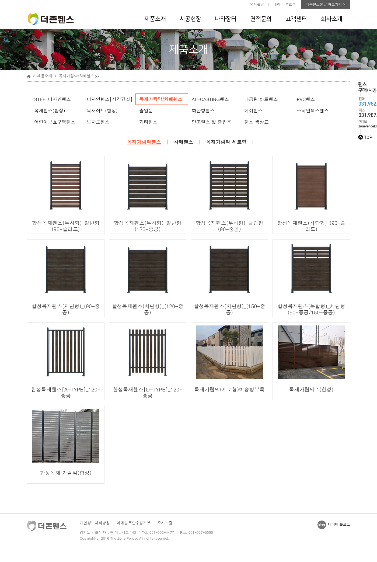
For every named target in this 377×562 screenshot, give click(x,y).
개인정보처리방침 (95, 522)
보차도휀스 (98, 122)
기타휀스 (148, 122)
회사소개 (331, 19)
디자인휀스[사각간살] (109, 99)
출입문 (146, 110)
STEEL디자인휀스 (52, 99)
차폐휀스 (183, 142)
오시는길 (257, 4)
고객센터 (296, 19)
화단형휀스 (203, 110)
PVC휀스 (306, 99)
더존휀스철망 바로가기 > (325, 4)
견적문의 (261, 19)
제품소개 (155, 19)
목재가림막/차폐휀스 (160, 99)
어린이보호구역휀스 (54, 122)
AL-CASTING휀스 (210, 99)
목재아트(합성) (102, 110)
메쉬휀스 (253, 110)
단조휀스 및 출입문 (211, 122)
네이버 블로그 (285, 4)
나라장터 (225, 19)
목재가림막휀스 (144, 142)
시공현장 (190, 19)
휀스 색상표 (256, 122)
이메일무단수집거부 (134, 522)
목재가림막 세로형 (226, 142)
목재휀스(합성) (49, 110)
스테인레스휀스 (313, 110)
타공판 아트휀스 (261, 99)
